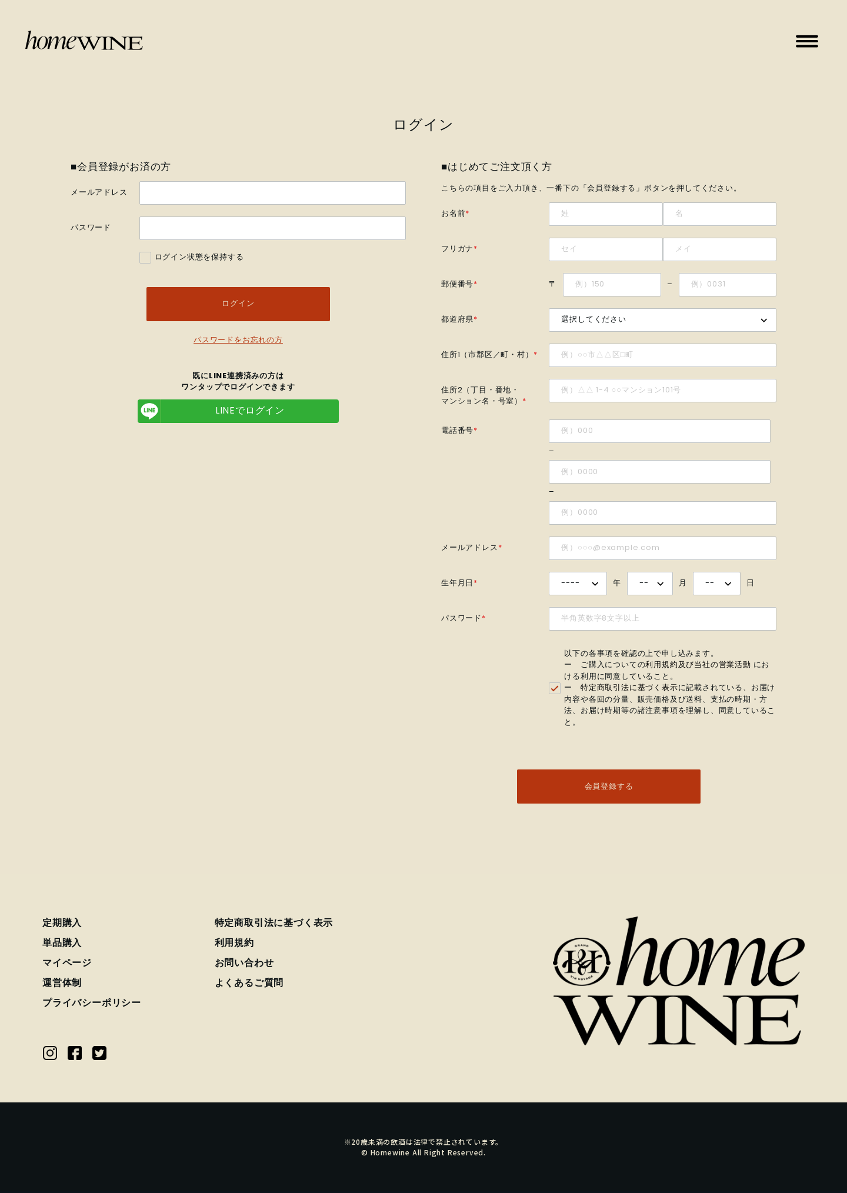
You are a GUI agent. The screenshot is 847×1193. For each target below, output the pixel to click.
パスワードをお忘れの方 (238, 341)
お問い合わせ (244, 964)
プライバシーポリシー (91, 1004)
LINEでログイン (211, 412)
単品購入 (62, 944)
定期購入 (62, 924)
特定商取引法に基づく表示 (629, 688)
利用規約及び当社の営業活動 (698, 665)
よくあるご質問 (249, 984)
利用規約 (234, 944)
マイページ (67, 964)
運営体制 (62, 984)
